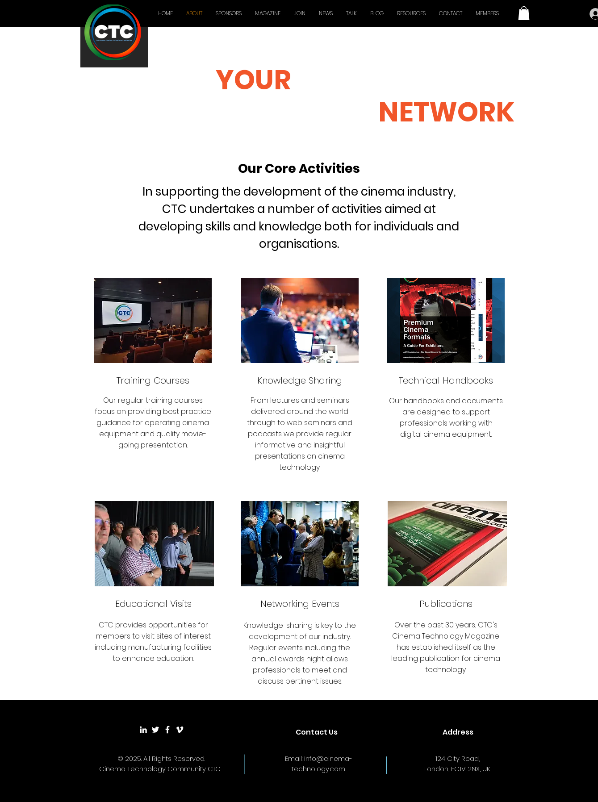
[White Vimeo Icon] (179, 730)
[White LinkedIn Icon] (143, 730)
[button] (524, 13)
